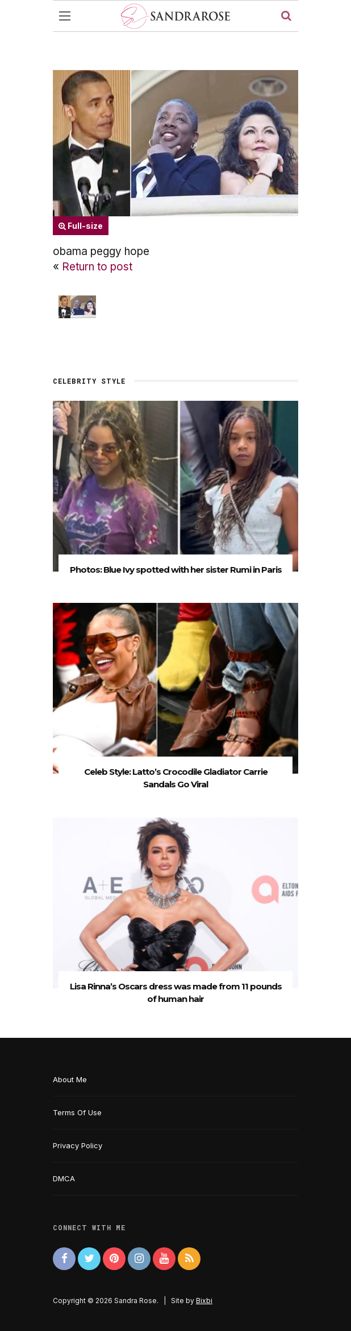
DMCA (64, 1178)
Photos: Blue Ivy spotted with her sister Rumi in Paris (176, 569)
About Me (70, 1079)
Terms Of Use (77, 1112)
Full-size (80, 226)
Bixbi (204, 1300)
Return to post (97, 266)
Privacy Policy (77, 1145)
